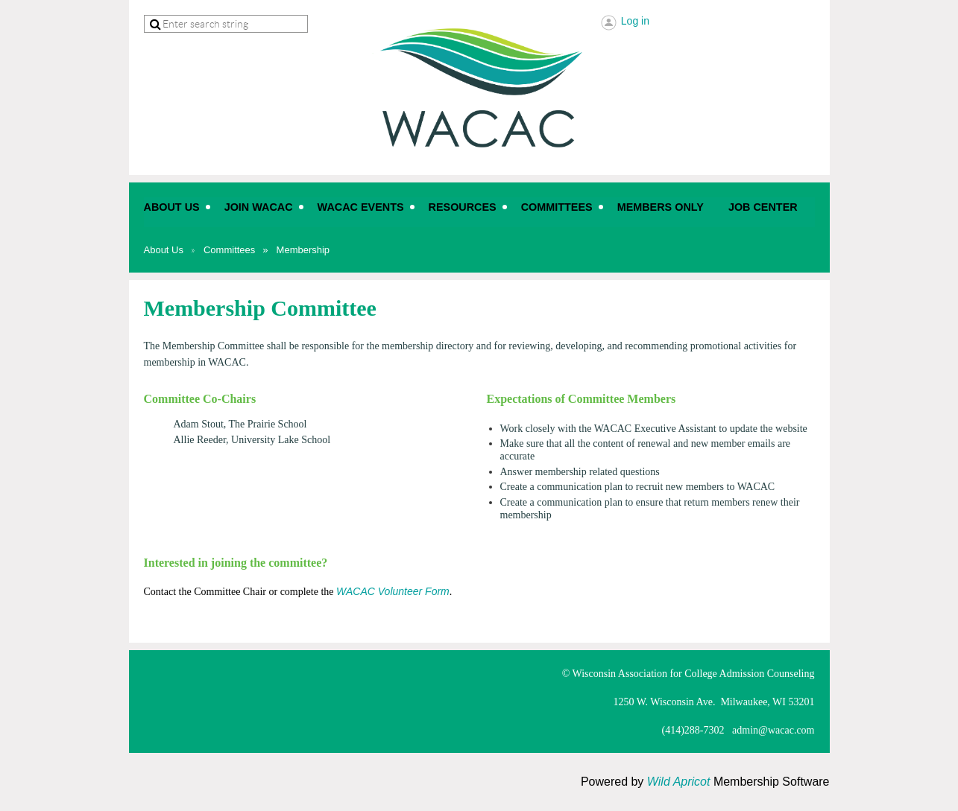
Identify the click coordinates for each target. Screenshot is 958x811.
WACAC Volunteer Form (393, 591)
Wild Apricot (678, 781)
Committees (229, 249)
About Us (163, 249)
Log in (635, 21)
